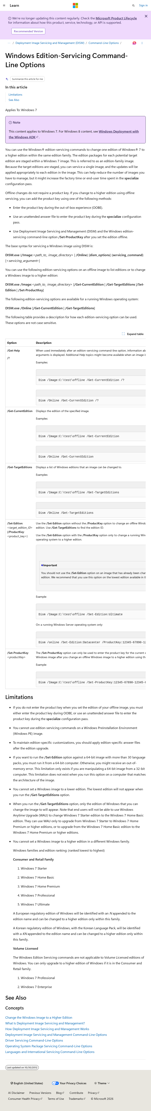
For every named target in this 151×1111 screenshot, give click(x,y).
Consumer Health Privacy (24, 1099)
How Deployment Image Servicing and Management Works (47, 1029)
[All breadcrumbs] (8, 43)
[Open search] (133, 5)
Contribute (76, 1093)
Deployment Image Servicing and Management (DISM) (50, 43)
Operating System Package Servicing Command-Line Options (48, 1046)
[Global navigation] (4, 5)
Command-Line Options (104, 43)
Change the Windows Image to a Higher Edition (38, 1017)
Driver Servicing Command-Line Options (34, 1040)
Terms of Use (56, 1099)
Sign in (143, 5)
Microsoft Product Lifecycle (116, 18)
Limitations (15, 94)
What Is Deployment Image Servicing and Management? (45, 1023)
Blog (59, 1093)
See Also (14, 100)
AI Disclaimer (16, 1093)
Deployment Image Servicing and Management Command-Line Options (56, 1034)
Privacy (92, 1093)
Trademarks (76, 1099)
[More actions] (142, 43)
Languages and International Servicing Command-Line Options (49, 1052)
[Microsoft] (75, 5)
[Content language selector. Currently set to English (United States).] (27, 1083)
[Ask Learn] (135, 43)
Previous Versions (40, 1093)
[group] (75, 514)
